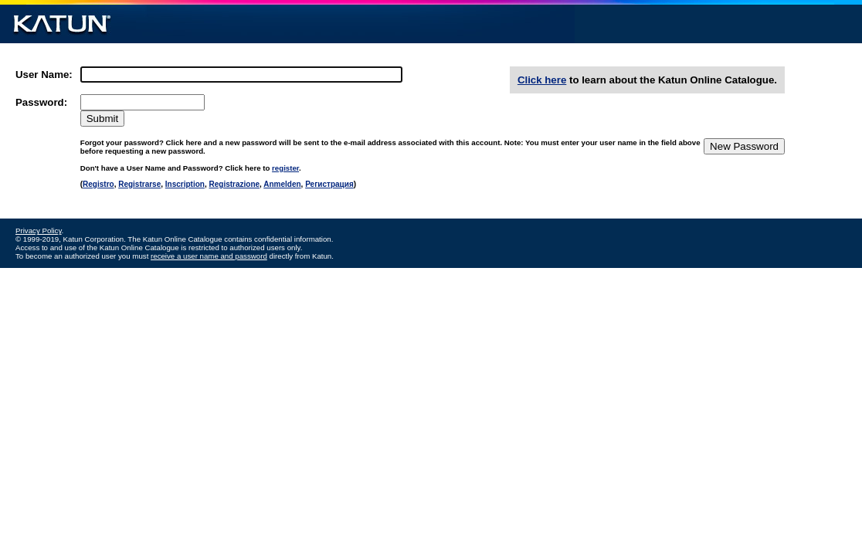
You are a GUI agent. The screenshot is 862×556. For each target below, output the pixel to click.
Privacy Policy (38, 230)
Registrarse (139, 184)
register (285, 168)
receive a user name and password (209, 256)
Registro (98, 184)
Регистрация (329, 184)
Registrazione (234, 184)
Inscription (185, 184)
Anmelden (281, 184)
